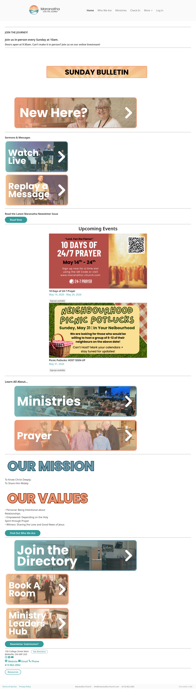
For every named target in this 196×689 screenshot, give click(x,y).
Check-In (135, 10)
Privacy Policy (25, 686)
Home (90, 10)
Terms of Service (9, 686)
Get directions (39, 651)
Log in (159, 10)
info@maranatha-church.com (106, 686)
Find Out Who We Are (22, 533)
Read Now (16, 219)
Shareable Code (185, 686)
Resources (13, 672)
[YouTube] (12, 657)
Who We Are (105, 10)
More (148, 10)
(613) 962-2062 (128, 686)
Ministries (121, 10)
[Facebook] (9, 657)
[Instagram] (6, 657)
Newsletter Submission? (24, 644)
